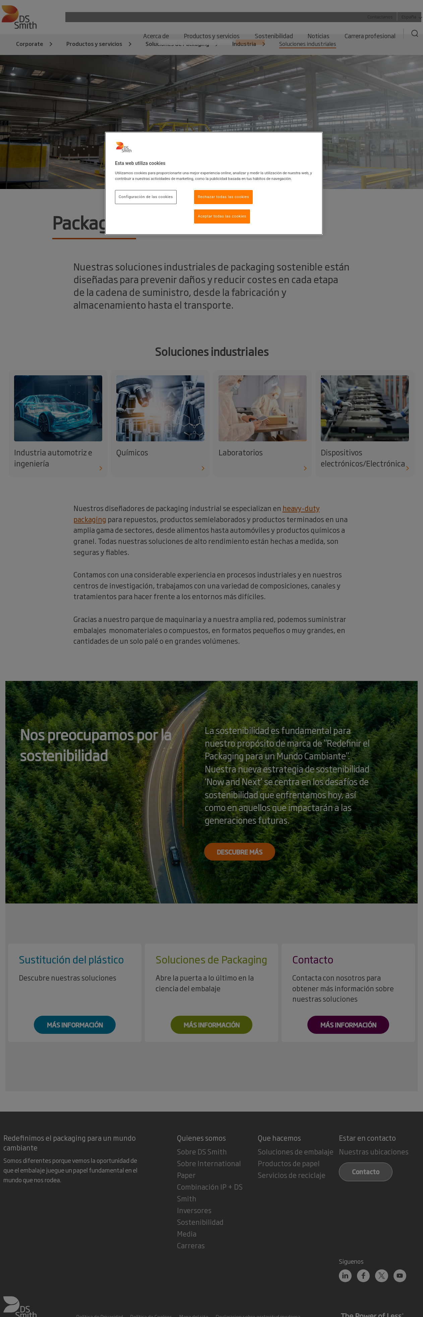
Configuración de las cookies (146, 196)
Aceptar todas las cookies (222, 216)
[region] (214, 183)
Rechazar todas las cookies (223, 196)
